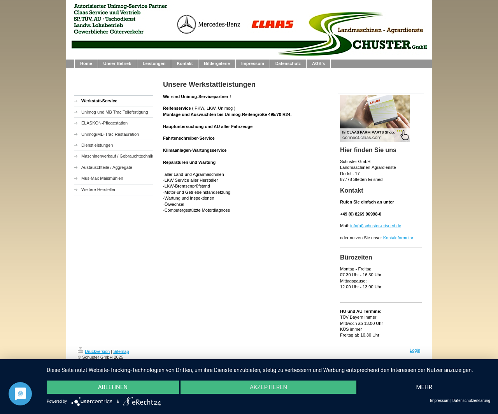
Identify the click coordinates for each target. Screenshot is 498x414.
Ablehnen (113, 387)
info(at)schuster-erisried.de (375, 225)
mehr (424, 387)
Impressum (439, 400)
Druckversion (94, 351)
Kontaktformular (398, 237)
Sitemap (121, 351)
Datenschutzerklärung (471, 400)
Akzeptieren (268, 387)
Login (415, 350)
